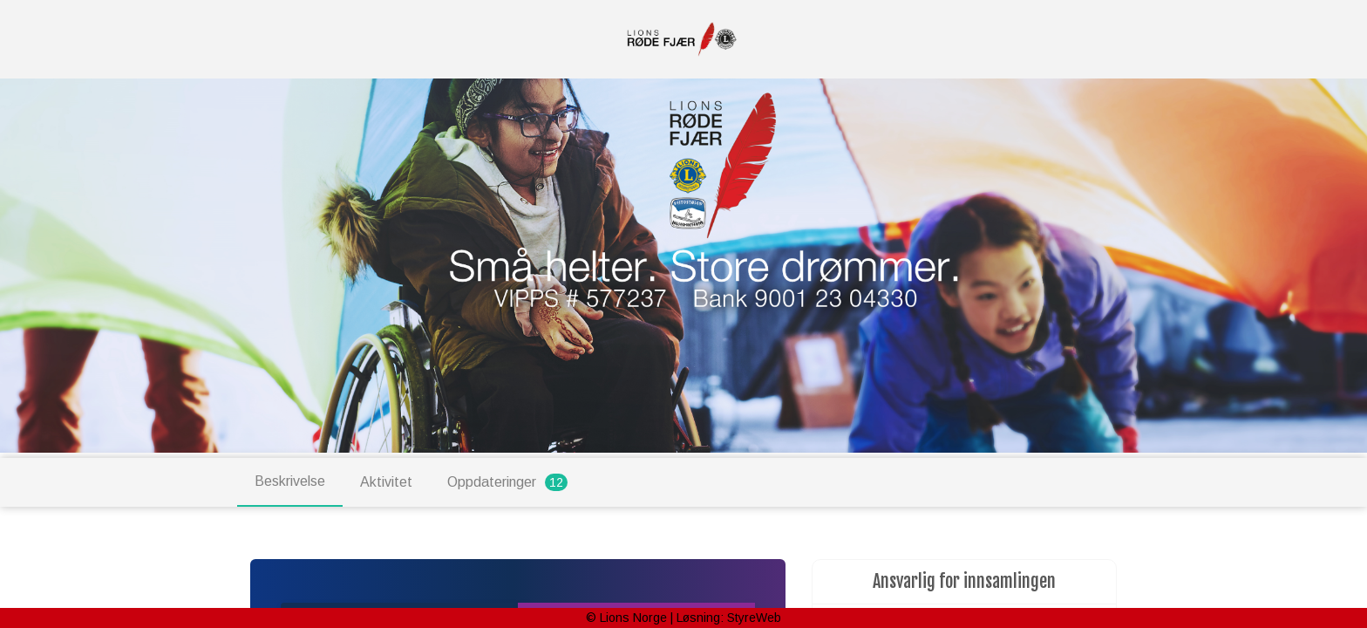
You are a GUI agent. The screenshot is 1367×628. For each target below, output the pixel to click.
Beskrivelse (290, 481)
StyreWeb (754, 618)
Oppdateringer (507, 482)
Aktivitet (386, 481)
